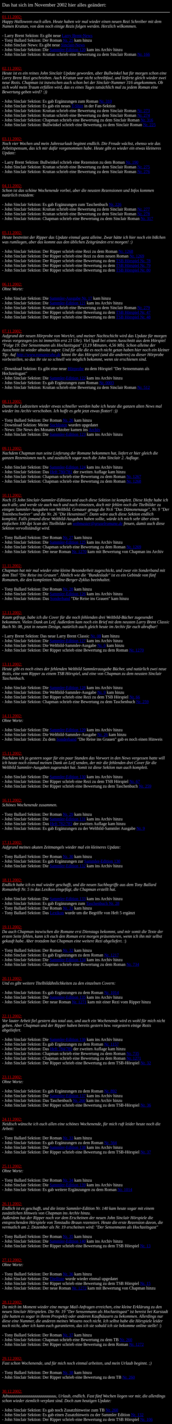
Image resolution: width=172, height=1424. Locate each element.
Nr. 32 (68, 950)
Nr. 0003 (106, 382)
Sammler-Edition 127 (68, 641)
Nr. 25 (68, 40)
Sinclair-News (73, 45)
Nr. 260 (79, 1100)
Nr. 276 (143, 171)
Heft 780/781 (61, 472)
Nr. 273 (143, 110)
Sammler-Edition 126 (68, 594)
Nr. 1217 (111, 955)
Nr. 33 (68, 1138)
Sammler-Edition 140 (68, 1241)
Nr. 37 (145, 1152)
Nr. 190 (132, 162)
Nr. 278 (143, 214)
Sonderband (60, 598)
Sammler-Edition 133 (68, 899)
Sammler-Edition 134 (68, 959)
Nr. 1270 (79, 551)
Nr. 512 (143, 387)
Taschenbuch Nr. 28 (102, 903)
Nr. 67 (134, 781)
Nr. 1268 (125, 251)
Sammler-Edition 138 (68, 1147)
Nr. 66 (134, 697)
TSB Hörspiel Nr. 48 (133, 317)
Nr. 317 (147, 218)
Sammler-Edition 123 (68, 434)
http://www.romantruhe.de (39, 354)
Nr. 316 (147, 120)
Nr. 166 (143, 54)
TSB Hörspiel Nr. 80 (133, 270)
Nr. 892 (110, 1091)
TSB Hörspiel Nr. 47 (133, 312)
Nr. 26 (68, 420)
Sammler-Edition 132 (68, 866)
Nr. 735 (133, 1053)
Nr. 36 (145, 1105)
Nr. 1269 (136, 256)
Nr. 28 (68, 589)
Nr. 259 (142, 701)
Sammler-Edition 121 (68, 303)
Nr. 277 (143, 209)
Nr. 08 (95, 636)
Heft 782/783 (61, 823)
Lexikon (57, 913)
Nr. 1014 (111, 992)
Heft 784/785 (61, 1049)
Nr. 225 (149, 124)
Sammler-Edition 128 (68, 687)
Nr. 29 (68, 814)
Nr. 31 (68, 908)
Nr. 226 (115, 204)
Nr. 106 (146, 1419)
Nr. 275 (143, 167)
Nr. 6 (101, 645)
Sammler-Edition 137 (68, 1096)
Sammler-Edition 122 (68, 378)
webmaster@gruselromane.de (98, 523)
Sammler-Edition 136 (68, 1039)
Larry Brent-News (77, 35)
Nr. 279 (143, 307)
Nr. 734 (133, 964)
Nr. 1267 (134, 476)
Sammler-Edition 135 (68, 997)
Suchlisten (58, 425)
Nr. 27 (68, 537)
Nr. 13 (145, 1246)
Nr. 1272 (79, 1288)
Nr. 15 (145, 1283)
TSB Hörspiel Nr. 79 (133, 265)
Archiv (94, 429)
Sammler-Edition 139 (68, 1185)
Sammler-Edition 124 (68, 467)
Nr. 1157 (111, 1044)
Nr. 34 (68, 1180)
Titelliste (56, 1278)
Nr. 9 (101, 692)
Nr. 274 (143, 115)
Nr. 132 (137, 1415)
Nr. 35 (68, 1236)
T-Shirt (77, 106)
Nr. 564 (110, 1142)
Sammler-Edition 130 (68, 777)
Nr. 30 (68, 856)
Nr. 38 (68, 1372)
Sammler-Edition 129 (68, 730)
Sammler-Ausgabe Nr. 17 (71, 298)
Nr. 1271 (79, 1002)
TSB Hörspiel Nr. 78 (133, 261)
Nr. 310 (105, 101)
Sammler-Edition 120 (68, 49)
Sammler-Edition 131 (68, 819)
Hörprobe (76, 368)
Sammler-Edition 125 (68, 542)
